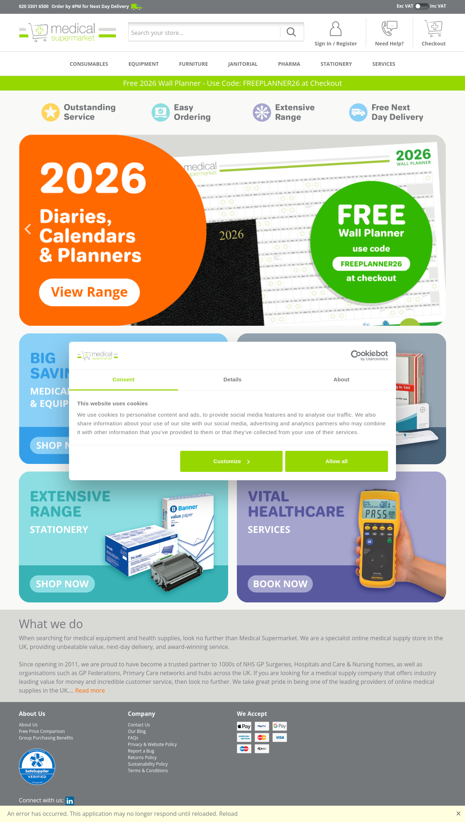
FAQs (133, 738)
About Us (28, 725)
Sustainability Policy (148, 764)
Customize (232, 461)
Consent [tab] (124, 379)
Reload (228, 814)
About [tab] (341, 379)
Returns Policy (142, 757)
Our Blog (137, 731)
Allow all (337, 461)
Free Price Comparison (42, 731)
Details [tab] (232, 379)
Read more (90, 690)
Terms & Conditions (148, 770)
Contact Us (139, 725)
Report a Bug (141, 751)
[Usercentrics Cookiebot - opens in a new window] (356, 355)
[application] (232, 230)
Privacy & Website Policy (152, 744)
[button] (27, 230)
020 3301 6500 (34, 6)
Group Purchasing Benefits (46, 738)
